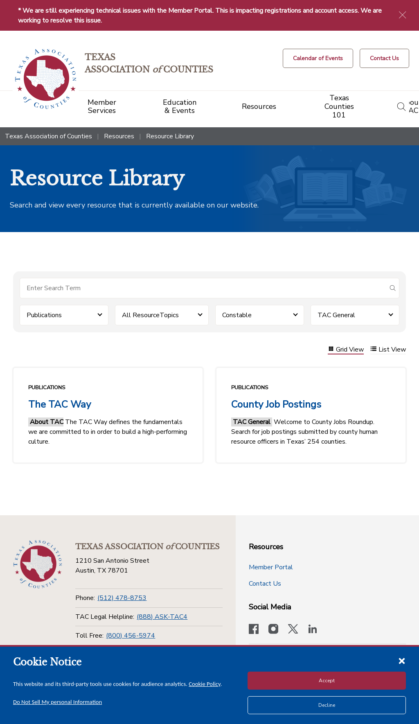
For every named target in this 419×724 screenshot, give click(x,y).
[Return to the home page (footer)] (37, 564)
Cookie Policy (205, 684)
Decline (326, 705)
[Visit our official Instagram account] (273, 630)
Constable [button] (237, 315)
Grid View (346, 349)
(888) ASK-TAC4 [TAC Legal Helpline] (162, 616)
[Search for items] (203, 288)
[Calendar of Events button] (318, 58)
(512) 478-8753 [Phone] (121, 597)
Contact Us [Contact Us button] (265, 583)
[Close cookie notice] (402, 660)
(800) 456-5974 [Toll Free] (130, 635)
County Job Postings (276, 404)
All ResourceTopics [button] (150, 315)
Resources (119, 136)
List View (388, 349)
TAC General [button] (336, 315)
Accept (327, 680)
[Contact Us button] (384, 58)
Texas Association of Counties (48, 136)
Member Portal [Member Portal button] (271, 567)
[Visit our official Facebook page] (254, 630)
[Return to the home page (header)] (45, 79)
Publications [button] (44, 315)
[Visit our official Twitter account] (293, 630)
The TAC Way (59, 404)
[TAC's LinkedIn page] (313, 630)
